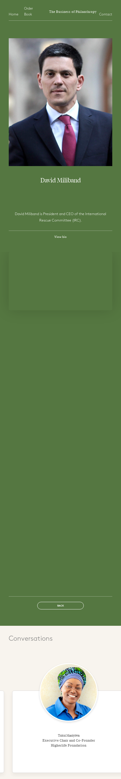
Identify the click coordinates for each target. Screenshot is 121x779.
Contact (105, 14)
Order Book (28, 11)
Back (60, 606)
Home (13, 14)
